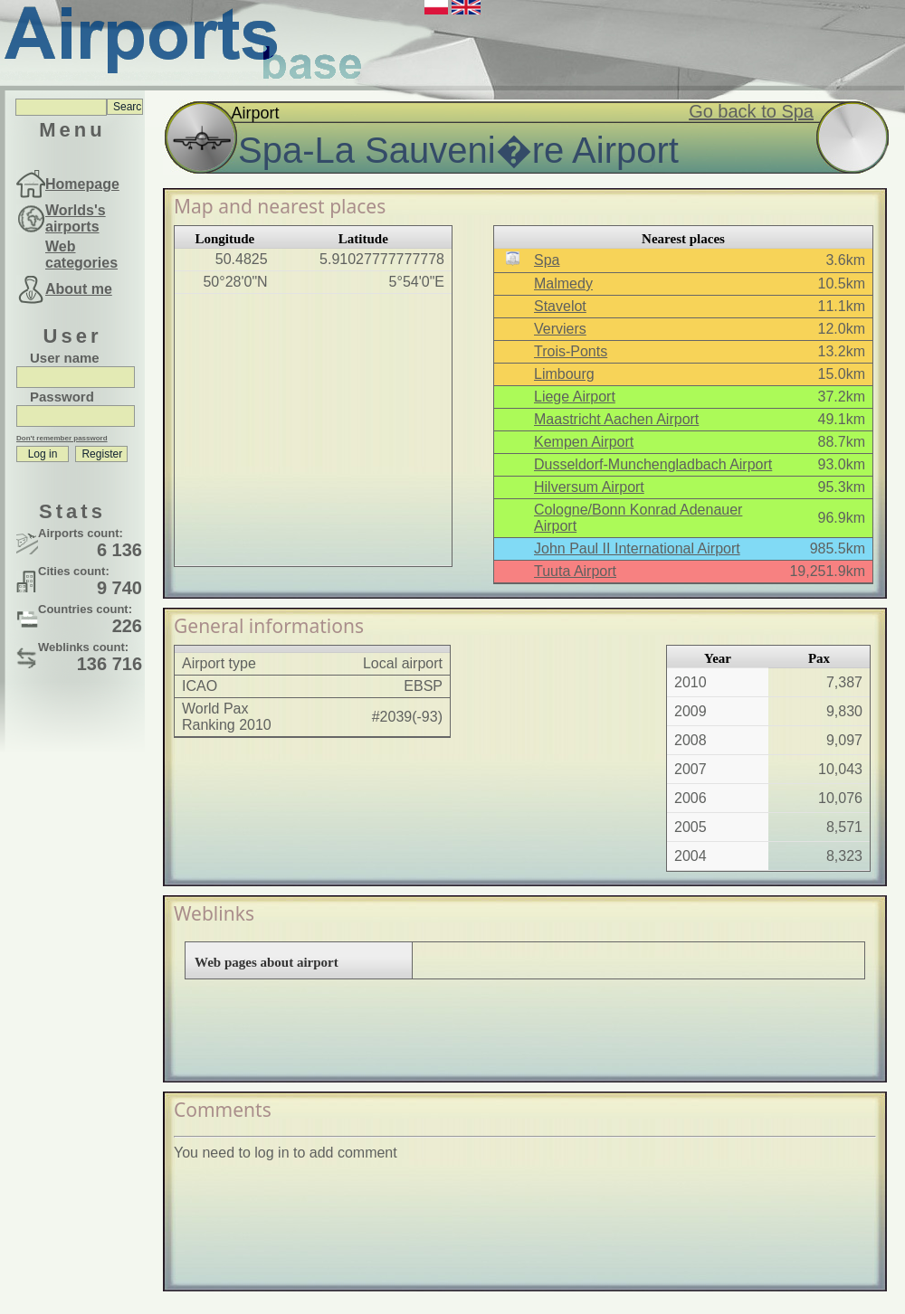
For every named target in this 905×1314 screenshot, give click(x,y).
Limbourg (564, 374)
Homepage (82, 184)
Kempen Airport (584, 441)
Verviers (560, 328)
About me (78, 289)
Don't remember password (62, 438)
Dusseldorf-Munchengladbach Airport (653, 464)
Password (62, 396)
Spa (546, 260)
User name (65, 357)
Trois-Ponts (570, 351)
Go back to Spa (751, 111)
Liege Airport (574, 396)
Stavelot (560, 306)
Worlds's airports (75, 218)
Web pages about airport (266, 962)
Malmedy (563, 283)
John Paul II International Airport (637, 548)
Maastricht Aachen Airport (616, 419)
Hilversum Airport (589, 487)
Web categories (81, 254)
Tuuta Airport (575, 571)
